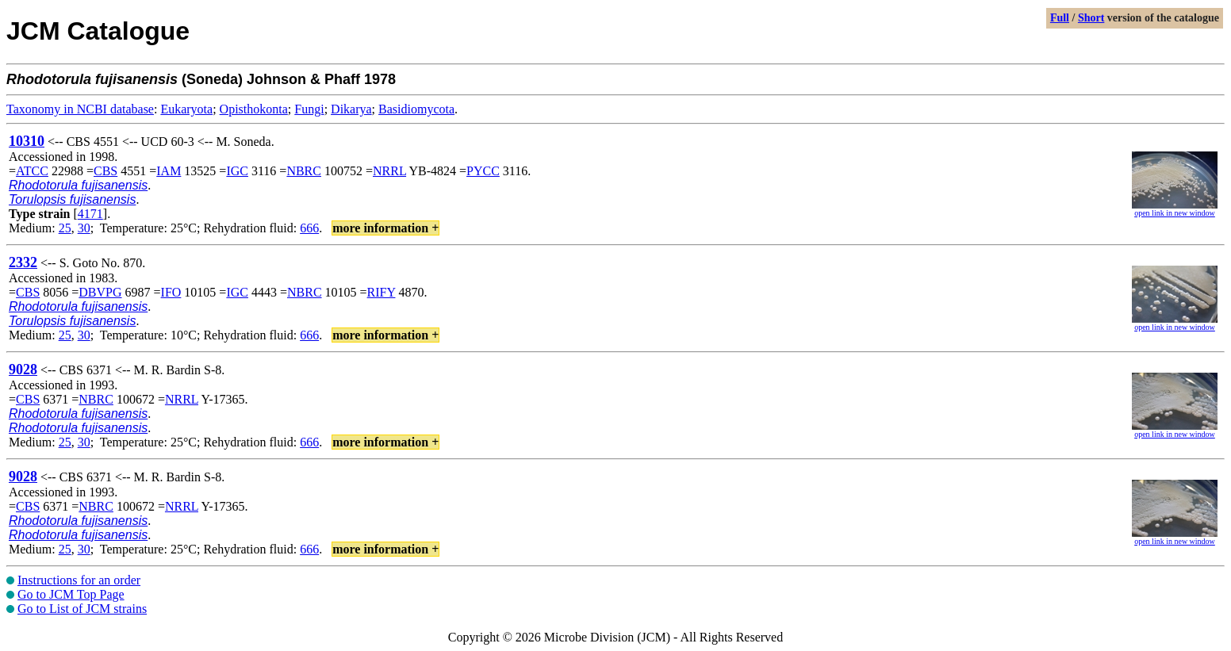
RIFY (381, 292)
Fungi (309, 109)
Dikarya (351, 109)
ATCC (32, 171)
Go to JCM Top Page (71, 594)
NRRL (389, 171)
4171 (90, 213)
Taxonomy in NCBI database (80, 109)
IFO (171, 292)
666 (309, 228)
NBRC (303, 171)
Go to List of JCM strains (82, 608)
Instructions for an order (78, 580)
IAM (168, 171)
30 (84, 228)
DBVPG (100, 292)
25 (65, 228)
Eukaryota (186, 109)
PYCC (483, 171)
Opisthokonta (254, 109)
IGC (237, 171)
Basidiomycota (416, 109)
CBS (105, 171)
